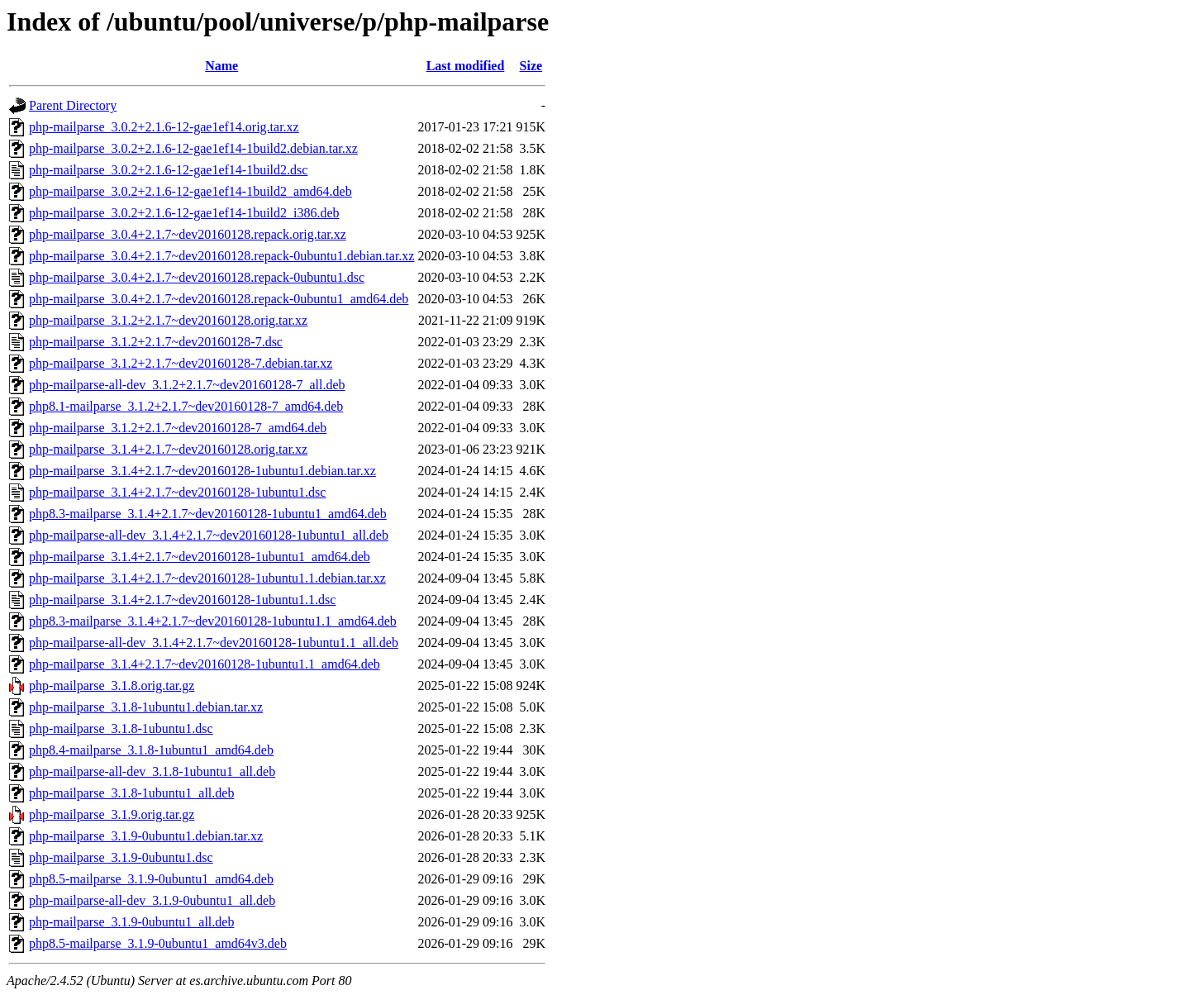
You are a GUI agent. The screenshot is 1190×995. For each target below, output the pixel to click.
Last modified (465, 66)
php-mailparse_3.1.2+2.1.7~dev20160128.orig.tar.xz (168, 320)
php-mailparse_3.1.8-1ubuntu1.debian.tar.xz (146, 707)
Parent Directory (73, 105)
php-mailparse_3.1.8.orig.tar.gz (111, 685)
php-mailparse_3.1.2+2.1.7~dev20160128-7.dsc (156, 342)
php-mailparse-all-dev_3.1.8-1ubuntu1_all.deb (152, 771)
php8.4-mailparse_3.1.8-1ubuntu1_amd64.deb (151, 750)
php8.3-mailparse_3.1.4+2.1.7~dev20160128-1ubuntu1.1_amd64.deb (213, 621)
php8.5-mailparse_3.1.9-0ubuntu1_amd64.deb (151, 879)
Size (531, 66)
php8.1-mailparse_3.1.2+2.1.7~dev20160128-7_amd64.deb (186, 406)
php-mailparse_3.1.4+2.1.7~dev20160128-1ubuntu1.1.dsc (182, 600)
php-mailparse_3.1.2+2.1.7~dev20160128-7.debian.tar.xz (180, 363)
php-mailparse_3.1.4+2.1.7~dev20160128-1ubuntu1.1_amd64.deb (204, 664)
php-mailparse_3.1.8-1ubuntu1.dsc (121, 728)
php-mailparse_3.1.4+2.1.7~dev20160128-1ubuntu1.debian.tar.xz (202, 471)
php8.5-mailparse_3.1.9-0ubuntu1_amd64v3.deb (158, 943)
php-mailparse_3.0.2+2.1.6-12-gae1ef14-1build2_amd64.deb (190, 191)
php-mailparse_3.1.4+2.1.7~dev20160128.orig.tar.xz (168, 449)
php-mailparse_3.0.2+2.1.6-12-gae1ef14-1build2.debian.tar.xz (193, 148)
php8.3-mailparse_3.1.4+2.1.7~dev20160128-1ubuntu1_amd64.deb (208, 514)
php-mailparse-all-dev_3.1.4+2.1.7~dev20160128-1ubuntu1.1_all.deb (213, 643)
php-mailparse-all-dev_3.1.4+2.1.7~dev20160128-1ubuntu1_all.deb (208, 535)
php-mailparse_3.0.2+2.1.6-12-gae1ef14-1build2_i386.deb (184, 213)
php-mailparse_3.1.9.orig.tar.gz (111, 814)
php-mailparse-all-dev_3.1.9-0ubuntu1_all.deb (152, 900)
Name (221, 66)
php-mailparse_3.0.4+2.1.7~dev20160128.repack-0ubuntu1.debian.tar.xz (221, 256)
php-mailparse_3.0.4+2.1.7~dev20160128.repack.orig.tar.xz (187, 234)
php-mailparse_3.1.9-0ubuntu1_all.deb (131, 922)
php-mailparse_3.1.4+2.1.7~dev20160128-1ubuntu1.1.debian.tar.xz (207, 578)
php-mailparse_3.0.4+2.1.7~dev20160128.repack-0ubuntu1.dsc (196, 277)
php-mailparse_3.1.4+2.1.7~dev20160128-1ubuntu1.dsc (177, 492)
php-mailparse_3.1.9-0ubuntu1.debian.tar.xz (146, 836)
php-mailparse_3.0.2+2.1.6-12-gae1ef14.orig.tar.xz (164, 127)
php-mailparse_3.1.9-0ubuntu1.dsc (121, 857)
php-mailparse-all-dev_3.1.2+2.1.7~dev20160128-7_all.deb (187, 385)
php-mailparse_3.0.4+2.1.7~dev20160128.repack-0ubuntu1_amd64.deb (218, 299)
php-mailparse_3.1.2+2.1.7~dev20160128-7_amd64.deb (177, 428)
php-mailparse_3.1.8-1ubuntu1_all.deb (131, 793)
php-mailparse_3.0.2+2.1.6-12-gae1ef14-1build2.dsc (168, 170)
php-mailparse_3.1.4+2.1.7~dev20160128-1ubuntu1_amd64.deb (199, 557)
